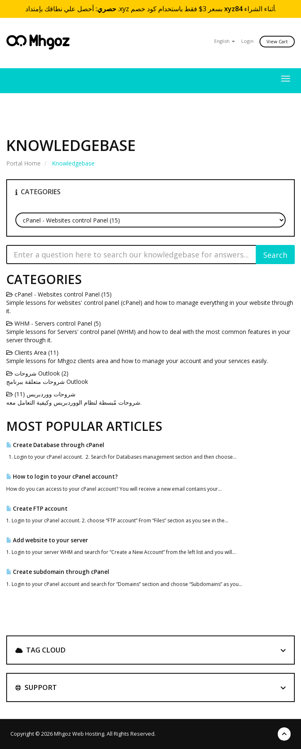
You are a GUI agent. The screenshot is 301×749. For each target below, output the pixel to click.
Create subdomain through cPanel (57, 572)
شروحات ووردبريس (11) (41, 394)
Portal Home (23, 163)
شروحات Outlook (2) (37, 373)
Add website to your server (47, 540)
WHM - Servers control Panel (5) (53, 323)
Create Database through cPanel (55, 445)
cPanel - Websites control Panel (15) (59, 294)
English (224, 41)
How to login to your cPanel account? (62, 476)
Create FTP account (37, 508)
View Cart (277, 41)
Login (247, 41)
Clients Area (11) (32, 352)
